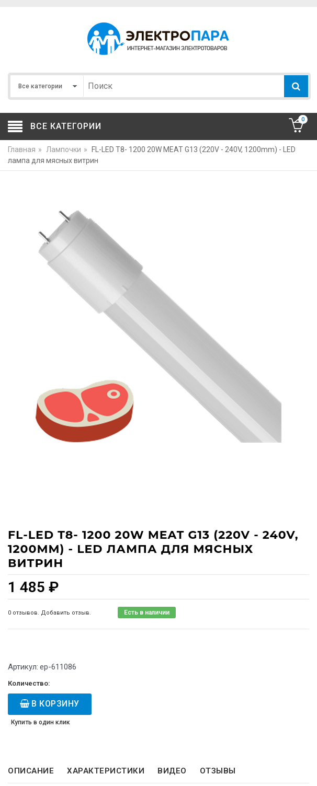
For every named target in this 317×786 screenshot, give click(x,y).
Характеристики (105, 771)
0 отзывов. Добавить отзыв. (49, 612)
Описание (31, 771)
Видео (172, 771)
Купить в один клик (40, 722)
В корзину (55, 704)
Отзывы (218, 771)
